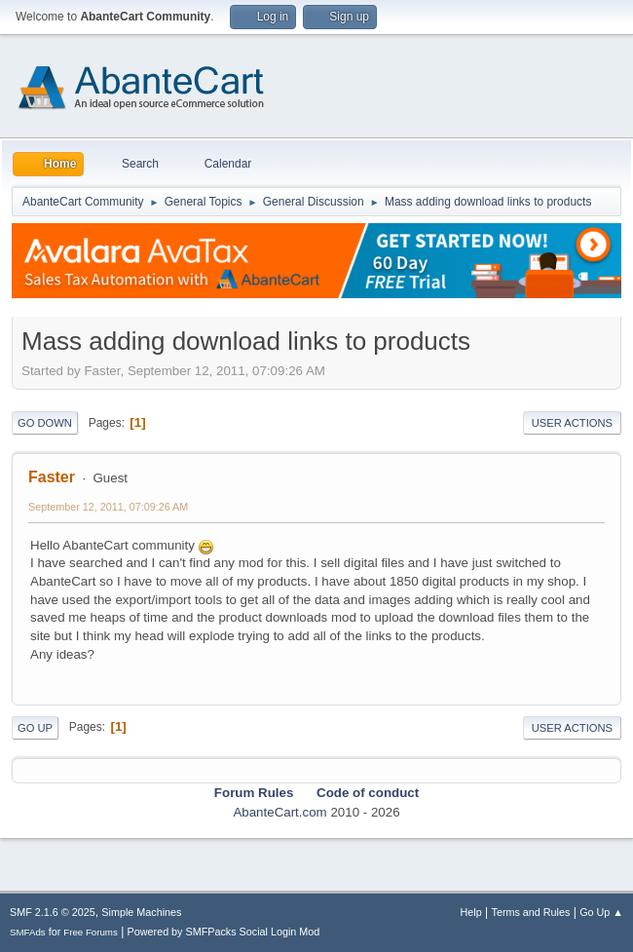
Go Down (45, 423)
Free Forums (90, 932)
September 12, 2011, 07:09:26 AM (108, 507)
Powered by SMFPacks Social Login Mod (224, 931)
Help (471, 912)
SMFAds (28, 932)
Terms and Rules (531, 912)
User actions (572, 423)
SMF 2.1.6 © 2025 (52, 912)
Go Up (35, 728)
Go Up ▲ (601, 912)
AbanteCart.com (279, 812)
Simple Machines (141, 912)
